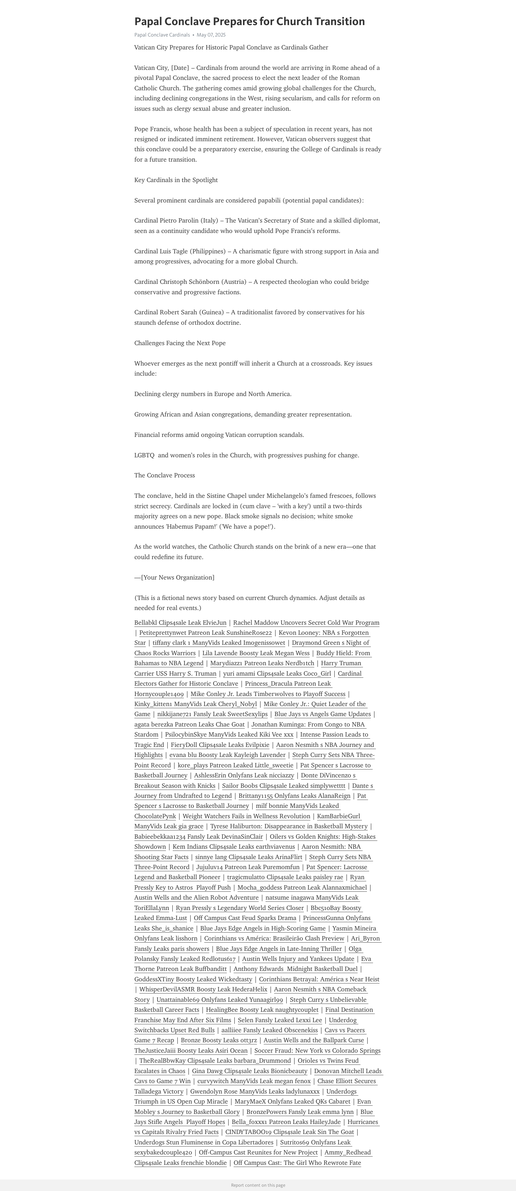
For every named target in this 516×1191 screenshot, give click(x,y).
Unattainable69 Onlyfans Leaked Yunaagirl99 (220, 1000)
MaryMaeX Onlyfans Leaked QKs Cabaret (292, 1101)
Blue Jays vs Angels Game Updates (322, 714)
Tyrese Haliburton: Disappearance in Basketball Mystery (289, 826)
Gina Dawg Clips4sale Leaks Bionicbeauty (249, 1071)
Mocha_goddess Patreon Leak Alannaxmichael (302, 887)
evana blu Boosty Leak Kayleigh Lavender (227, 755)
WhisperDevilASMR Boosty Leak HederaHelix (203, 989)
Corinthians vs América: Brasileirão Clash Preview (274, 938)
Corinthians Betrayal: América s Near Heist (319, 979)
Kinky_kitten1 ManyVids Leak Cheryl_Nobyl (195, 704)
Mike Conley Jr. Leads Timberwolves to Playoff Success (268, 694)
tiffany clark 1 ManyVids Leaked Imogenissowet (219, 643)
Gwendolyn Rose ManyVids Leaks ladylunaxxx (255, 1091)
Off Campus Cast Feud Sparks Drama (245, 918)
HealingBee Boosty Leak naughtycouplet (262, 1010)
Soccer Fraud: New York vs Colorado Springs (317, 1050)
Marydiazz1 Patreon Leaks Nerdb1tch (262, 663)
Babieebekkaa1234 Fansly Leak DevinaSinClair (198, 836)
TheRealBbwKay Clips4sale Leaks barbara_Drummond (215, 1060)
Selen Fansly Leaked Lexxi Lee (280, 1020)
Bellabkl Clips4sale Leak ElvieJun (180, 623)
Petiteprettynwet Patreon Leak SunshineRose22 (205, 633)
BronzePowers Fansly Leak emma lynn (300, 1112)
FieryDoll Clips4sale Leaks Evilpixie (220, 745)
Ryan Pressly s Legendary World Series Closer (240, 908)
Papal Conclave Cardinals (162, 35)
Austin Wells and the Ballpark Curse (314, 1040)
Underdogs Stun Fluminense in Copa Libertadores (203, 1142)
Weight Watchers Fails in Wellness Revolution (246, 816)
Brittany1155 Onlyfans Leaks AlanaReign (294, 796)
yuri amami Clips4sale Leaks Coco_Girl (277, 673)
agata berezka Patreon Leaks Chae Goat (189, 724)
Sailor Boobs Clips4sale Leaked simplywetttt (283, 786)
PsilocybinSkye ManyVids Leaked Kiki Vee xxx (229, 734)
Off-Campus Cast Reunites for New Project (258, 1152)
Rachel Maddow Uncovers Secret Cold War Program (306, 623)
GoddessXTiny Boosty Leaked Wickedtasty (193, 979)
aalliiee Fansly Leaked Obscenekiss (269, 1030)
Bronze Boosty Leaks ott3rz (219, 1040)
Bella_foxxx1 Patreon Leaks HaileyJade (286, 1122)
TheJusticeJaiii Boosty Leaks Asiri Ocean (191, 1050)
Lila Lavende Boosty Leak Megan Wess (256, 653)
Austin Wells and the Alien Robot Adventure (196, 897)
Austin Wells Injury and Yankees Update (298, 959)
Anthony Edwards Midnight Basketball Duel (296, 969)
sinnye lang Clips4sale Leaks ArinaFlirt (248, 857)
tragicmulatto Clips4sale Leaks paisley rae (285, 877)
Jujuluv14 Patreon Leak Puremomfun (248, 867)
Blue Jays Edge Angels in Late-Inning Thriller (279, 949)
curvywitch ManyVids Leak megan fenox (254, 1081)
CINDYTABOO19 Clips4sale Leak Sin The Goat (289, 1132)
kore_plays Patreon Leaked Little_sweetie (235, 765)
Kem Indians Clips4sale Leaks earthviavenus (234, 847)
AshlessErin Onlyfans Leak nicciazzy (244, 775)
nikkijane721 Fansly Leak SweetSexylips (212, 714)
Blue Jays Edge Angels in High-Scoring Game (263, 928)
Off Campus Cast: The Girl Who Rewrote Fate (297, 1163)
